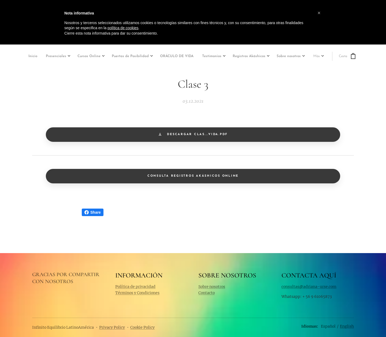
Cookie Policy (142, 327)
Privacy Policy (112, 327)
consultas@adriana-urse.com (308, 286)
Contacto (206, 292)
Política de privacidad (135, 286)
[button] (319, 13)
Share (92, 212)
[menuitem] (33, 57)
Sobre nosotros (211, 286)
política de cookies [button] (122, 28)
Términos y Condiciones (137, 292)
